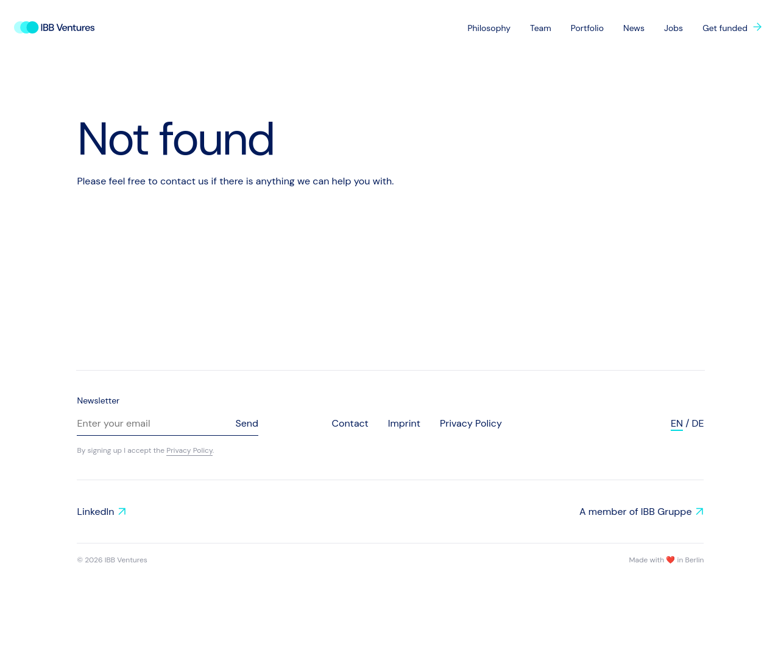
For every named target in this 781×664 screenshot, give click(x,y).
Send (246, 423)
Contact (349, 423)
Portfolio (587, 28)
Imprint (404, 423)
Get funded (724, 28)
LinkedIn (95, 511)
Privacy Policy (189, 450)
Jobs (673, 28)
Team (540, 28)
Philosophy (489, 28)
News (634, 28)
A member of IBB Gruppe (635, 511)
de (697, 423)
